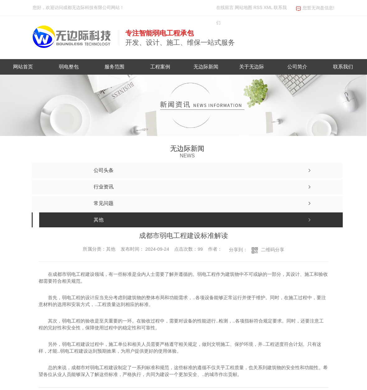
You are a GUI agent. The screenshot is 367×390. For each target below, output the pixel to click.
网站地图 (243, 7)
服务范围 (114, 66)
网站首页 (23, 66)
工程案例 (160, 66)
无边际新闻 (205, 66)
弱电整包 (69, 66)
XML (268, 7)
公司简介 (297, 66)
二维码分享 (272, 249)
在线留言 (225, 7)
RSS (258, 7)
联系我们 (343, 66)
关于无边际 (251, 66)
